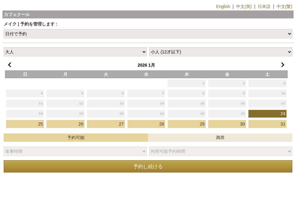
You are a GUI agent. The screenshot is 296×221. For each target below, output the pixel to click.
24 (283, 113)
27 (121, 124)
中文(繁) (284, 6)
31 (283, 124)
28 (161, 124)
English (223, 6)
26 (81, 124)
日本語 (264, 6)
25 (40, 124)
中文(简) (244, 6)
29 (202, 124)
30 (242, 124)
